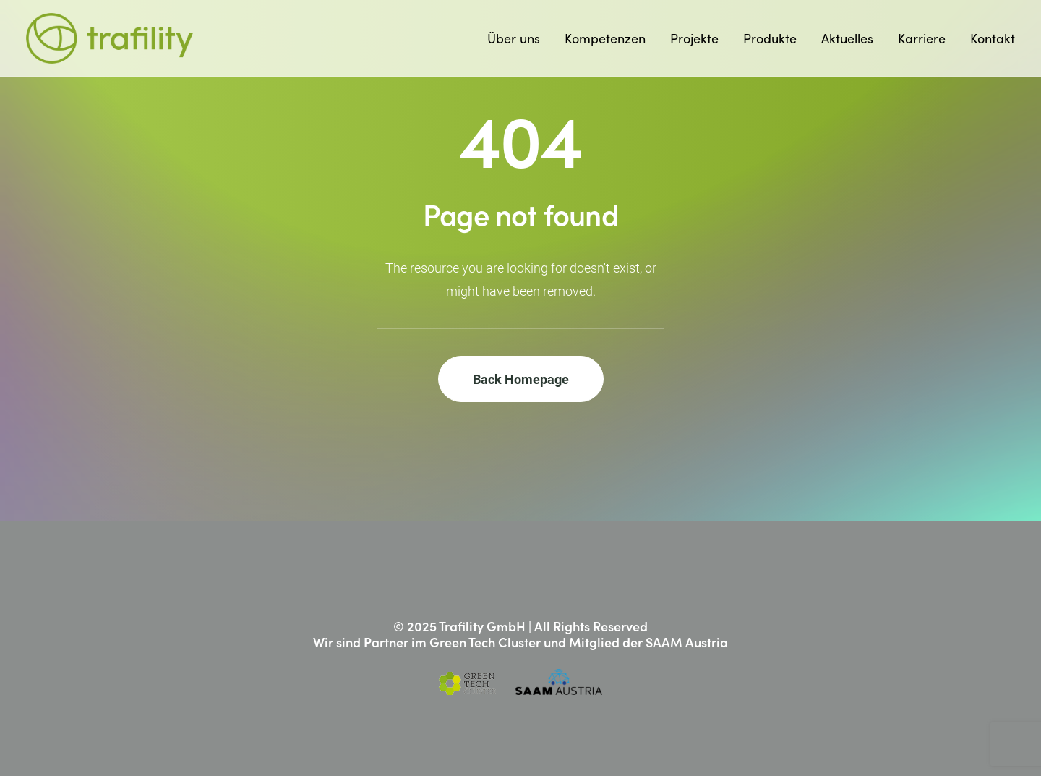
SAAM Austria (687, 642)
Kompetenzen (605, 38)
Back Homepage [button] (521, 379)
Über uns (513, 38)
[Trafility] (109, 38)
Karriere (922, 38)
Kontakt (992, 38)
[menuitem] (518, 38)
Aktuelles (847, 38)
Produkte (770, 38)
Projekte (694, 38)
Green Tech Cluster (485, 642)
